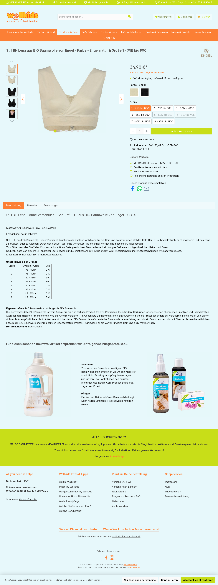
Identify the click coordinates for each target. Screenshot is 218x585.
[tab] (13, 205)
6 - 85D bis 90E (186, 114)
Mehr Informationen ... (92, 580)
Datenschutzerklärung (177, 496)
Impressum (171, 481)
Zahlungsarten (120, 506)
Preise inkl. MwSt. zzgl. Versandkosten (147, 72)
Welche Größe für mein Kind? (75, 506)
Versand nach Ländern (124, 486)
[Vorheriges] (23, 99)
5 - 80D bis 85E (163, 114)
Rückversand (119, 491)
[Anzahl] (140, 131)
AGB (167, 486)
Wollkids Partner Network (126, 536)
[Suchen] (129, 17)
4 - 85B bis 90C (140, 114)
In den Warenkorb (181, 131)
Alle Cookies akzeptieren (198, 580)
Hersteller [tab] (32, 205)
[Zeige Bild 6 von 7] (83, 131)
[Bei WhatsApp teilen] (139, 188)
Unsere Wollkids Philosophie (74, 496)
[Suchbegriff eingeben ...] (92, 17)
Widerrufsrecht (173, 491)
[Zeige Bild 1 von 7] (55, 131)
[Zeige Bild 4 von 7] (72, 131)
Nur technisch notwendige (140, 580)
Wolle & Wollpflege (69, 501)
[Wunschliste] (163, 17)
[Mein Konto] (184, 17)
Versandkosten (130, 565)
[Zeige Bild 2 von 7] (61, 131)
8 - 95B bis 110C (163, 121)
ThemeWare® (134, 567)
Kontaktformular (28, 499)
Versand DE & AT (121, 481)
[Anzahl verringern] (133, 131)
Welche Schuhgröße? (70, 510)
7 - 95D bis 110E (140, 121)
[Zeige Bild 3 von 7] (66, 131)
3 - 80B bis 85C (185, 108)
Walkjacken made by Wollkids (75, 491)
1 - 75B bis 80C (140, 108)
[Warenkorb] (204, 17)
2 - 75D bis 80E (162, 108)
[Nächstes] (121, 99)
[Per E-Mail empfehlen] (146, 188)
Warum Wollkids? (68, 481)
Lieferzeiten (118, 501)
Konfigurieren (169, 580)
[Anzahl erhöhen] (147, 131)
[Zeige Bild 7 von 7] (89, 131)
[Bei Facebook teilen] (132, 188)
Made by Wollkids (69, 486)
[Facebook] (106, 557)
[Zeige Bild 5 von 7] (77, 131)
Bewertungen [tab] (51, 205)
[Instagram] (112, 557)
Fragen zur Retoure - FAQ (126, 496)
